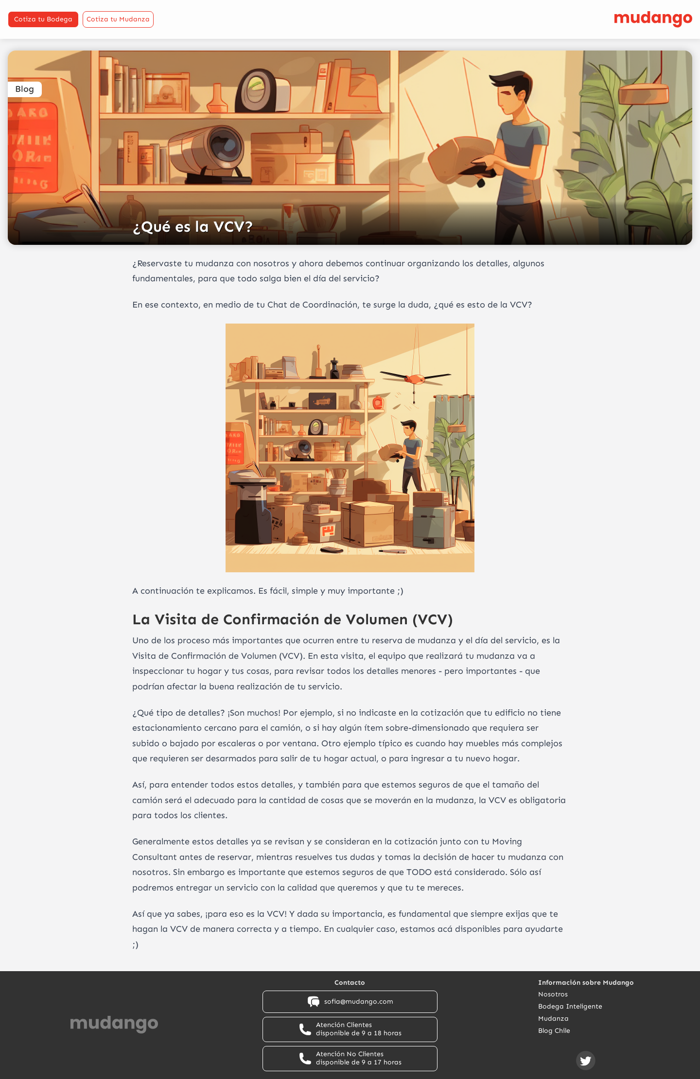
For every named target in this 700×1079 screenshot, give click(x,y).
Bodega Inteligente (570, 1006)
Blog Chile (554, 1031)
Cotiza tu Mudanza (118, 19)
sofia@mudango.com (350, 1002)
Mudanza (553, 1019)
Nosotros (553, 994)
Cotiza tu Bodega (43, 19)
